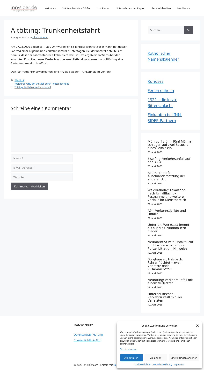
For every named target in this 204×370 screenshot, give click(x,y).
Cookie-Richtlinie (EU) (87, 340)
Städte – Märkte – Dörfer (76, 8)
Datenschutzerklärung (162, 364)
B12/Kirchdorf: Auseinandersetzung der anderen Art (166, 175)
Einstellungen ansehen (184, 357)
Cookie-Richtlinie (142, 364)
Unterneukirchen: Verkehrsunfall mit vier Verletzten (165, 297)
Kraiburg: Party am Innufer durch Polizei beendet (42, 83)
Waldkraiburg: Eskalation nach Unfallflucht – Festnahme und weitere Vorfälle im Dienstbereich (167, 195)
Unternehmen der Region (130, 8)
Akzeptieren (131, 357)
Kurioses (155, 81)
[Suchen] (188, 30)
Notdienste (183, 8)
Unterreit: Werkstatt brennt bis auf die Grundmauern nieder (168, 227)
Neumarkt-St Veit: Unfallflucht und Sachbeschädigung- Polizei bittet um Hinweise (170, 245)
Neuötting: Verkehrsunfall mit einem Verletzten (170, 281)
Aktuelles (50, 8)
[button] (197, 325)
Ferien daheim (161, 90)
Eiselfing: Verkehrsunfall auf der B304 (169, 160)
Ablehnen (156, 357)
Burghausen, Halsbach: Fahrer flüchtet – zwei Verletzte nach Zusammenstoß (165, 264)
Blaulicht (19, 80)
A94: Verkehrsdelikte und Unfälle (167, 212)
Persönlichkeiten (161, 8)
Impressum (179, 364)
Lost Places (103, 8)
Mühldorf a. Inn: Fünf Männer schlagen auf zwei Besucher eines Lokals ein (170, 144)
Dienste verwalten (128, 349)
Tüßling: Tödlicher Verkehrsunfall (33, 87)
